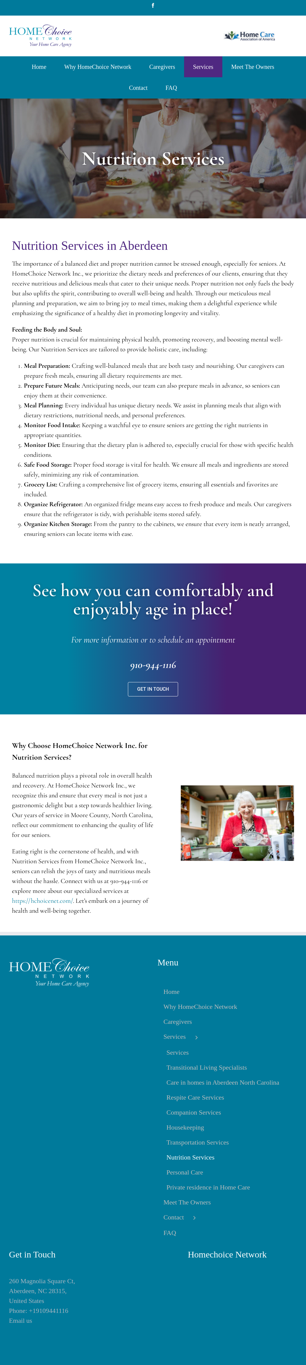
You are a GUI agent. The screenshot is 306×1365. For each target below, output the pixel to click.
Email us (20, 1320)
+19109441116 (48, 1310)
